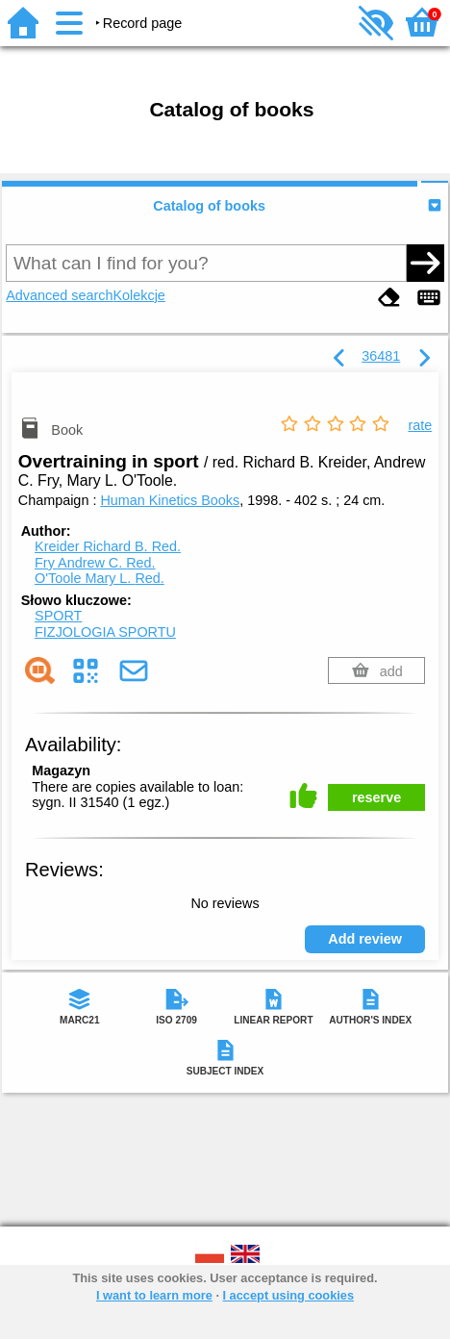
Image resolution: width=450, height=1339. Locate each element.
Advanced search (59, 295)
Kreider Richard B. (108, 546)
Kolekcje (138, 295)
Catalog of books (209, 206)
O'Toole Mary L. (99, 578)
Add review (365, 939)
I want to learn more (154, 1295)
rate (420, 425)
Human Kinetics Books (169, 500)
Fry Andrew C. (95, 562)
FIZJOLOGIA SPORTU (105, 632)
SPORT (58, 615)
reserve (376, 797)
